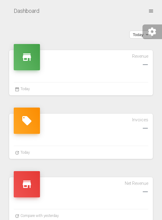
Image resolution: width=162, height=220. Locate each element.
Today (141, 34)
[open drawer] (151, 11)
